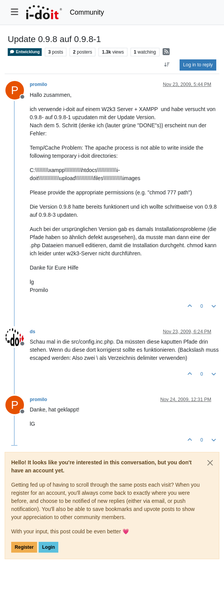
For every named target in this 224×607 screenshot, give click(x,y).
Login (48, 547)
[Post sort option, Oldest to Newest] (167, 64)
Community (87, 12)
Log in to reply (198, 64)
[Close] (210, 462)
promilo (38, 84)
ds (32, 331)
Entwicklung (25, 51)
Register (24, 547)
